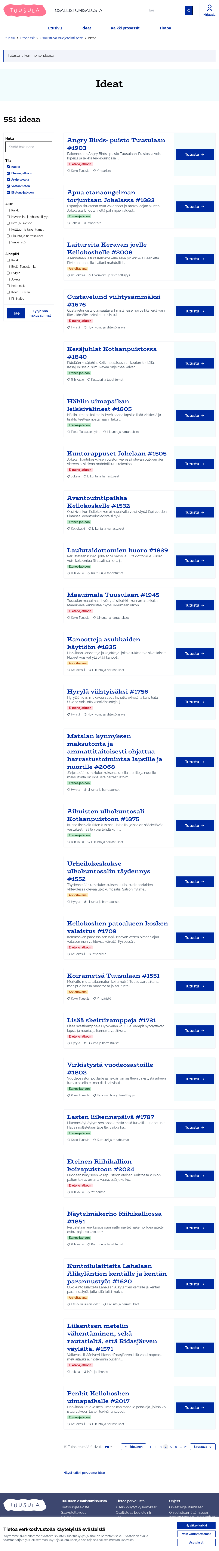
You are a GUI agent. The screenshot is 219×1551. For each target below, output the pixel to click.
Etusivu (9, 38)
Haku (9, 138)
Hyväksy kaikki (196, 1525)
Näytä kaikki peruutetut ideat (84, 1472)
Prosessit (27, 38)
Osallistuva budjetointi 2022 (61, 38)
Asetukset (196, 1542)
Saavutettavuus (73, 1513)
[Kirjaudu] (209, 10)
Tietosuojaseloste (75, 1507)
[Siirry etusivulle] (52, 10)
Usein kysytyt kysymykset (136, 1507)
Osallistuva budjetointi (133, 1513)
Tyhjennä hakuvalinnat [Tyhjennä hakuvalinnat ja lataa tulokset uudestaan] (40, 313)
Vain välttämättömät (196, 1534)
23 (185, 1446)
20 (108, 1447)
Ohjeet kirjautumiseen (186, 1507)
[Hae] (169, 10)
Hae (16, 313)
